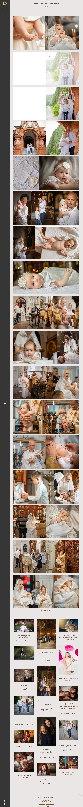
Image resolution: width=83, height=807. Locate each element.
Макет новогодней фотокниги (68, 773)
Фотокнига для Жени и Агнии (46, 753)
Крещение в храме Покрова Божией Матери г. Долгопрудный (68, 637)
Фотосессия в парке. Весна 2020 (24, 689)
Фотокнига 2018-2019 (24, 746)
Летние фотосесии (24, 663)
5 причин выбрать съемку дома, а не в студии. (68, 707)
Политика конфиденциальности (46, 798)
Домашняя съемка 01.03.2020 (24, 776)
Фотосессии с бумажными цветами (68, 679)
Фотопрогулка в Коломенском (24, 636)
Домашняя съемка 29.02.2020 (46, 783)
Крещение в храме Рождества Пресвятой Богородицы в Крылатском (46, 702)
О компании (46, 800)
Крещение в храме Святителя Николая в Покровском (46, 654)
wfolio (48, 806)
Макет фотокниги (24, 721)
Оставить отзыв (45, 11)
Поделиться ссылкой (47, 610)
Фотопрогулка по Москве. (68, 746)
